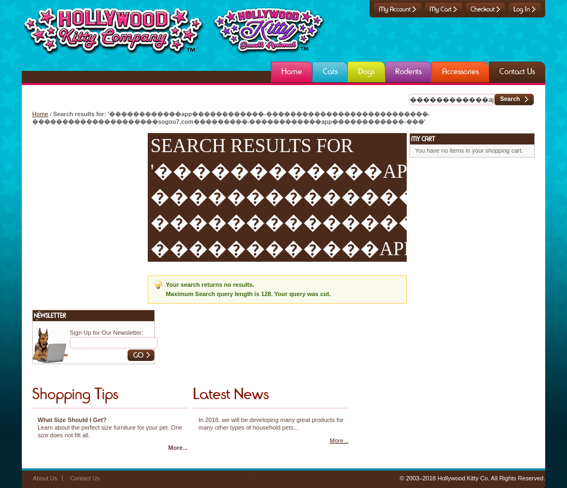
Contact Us (85, 478)
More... (178, 447)
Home (40, 114)
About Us (45, 478)
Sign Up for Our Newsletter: (106, 332)
